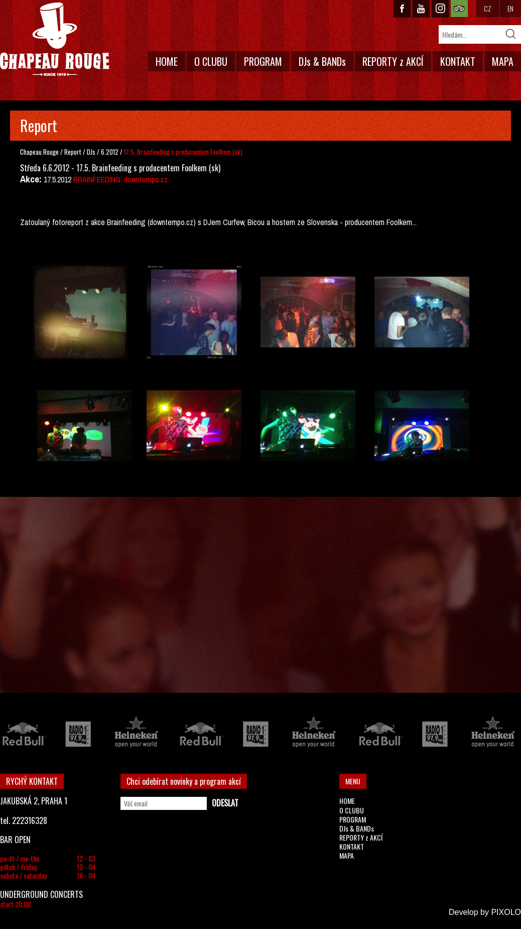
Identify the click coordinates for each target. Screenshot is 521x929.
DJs (92, 152)
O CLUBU (210, 61)
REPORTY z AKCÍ (393, 61)
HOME (167, 61)
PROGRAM (263, 61)
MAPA (502, 61)
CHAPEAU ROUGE (54, 39)
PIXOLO (506, 912)
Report (72, 152)
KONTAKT (457, 61)
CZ (487, 8)
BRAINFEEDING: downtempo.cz (120, 179)
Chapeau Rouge (39, 152)
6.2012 (109, 152)
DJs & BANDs (322, 61)
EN (510, 8)
